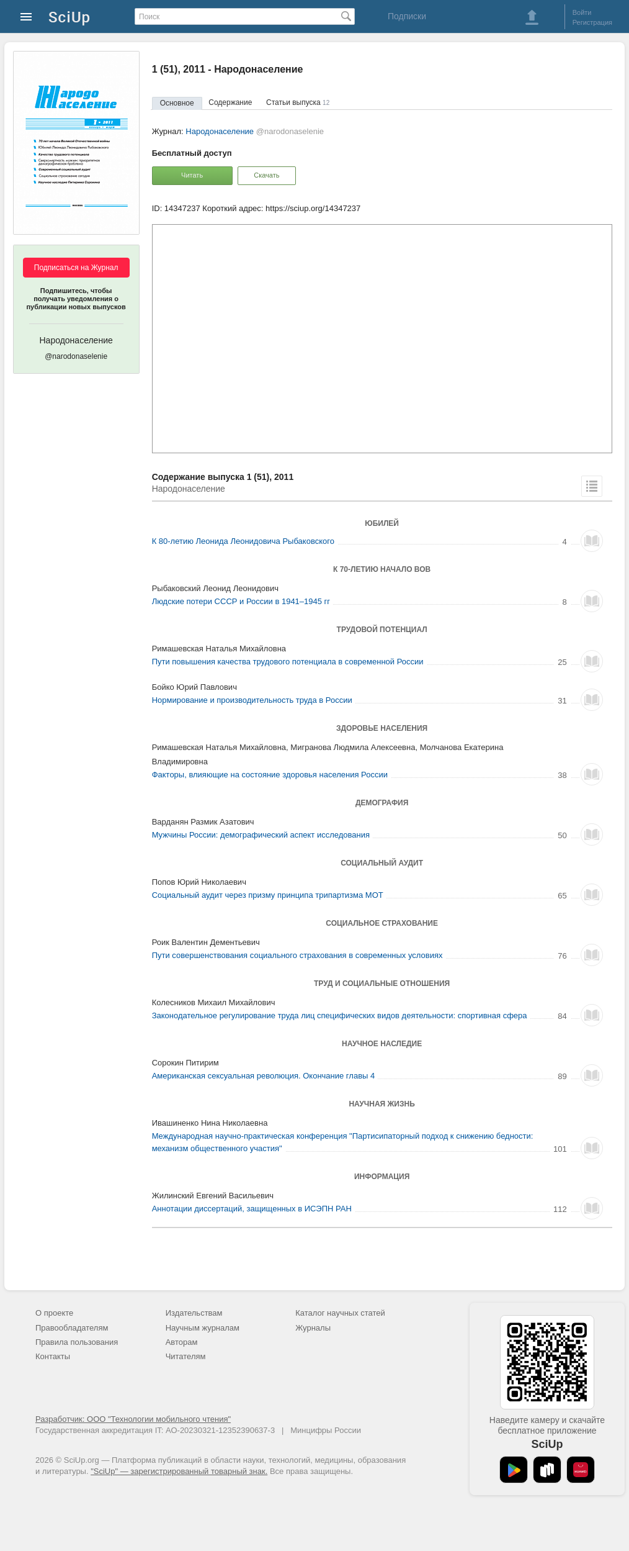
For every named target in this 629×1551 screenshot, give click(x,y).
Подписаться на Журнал (76, 267)
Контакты (52, 1356)
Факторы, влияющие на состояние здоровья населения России (270, 774)
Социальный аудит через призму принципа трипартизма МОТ (267, 895)
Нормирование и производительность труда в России (252, 700)
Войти (582, 12)
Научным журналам (202, 1327)
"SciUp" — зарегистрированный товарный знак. (179, 1471)
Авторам (182, 1342)
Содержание (230, 102)
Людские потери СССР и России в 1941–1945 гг (241, 601)
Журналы (313, 1327)
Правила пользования (76, 1342)
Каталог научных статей (340, 1313)
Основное (177, 103)
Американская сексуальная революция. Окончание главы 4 (263, 1075)
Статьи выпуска (297, 102)
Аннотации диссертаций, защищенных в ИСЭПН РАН (252, 1208)
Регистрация (592, 22)
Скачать (266, 175)
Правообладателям (71, 1327)
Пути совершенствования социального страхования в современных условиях (297, 955)
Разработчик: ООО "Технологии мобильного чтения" (133, 1419)
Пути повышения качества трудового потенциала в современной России (288, 661)
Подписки (407, 16)
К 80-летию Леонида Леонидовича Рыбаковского (243, 541)
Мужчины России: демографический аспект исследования (261, 834)
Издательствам (194, 1313)
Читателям (186, 1356)
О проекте (54, 1313)
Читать (192, 175)
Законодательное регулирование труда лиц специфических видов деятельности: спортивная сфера (339, 1015)
